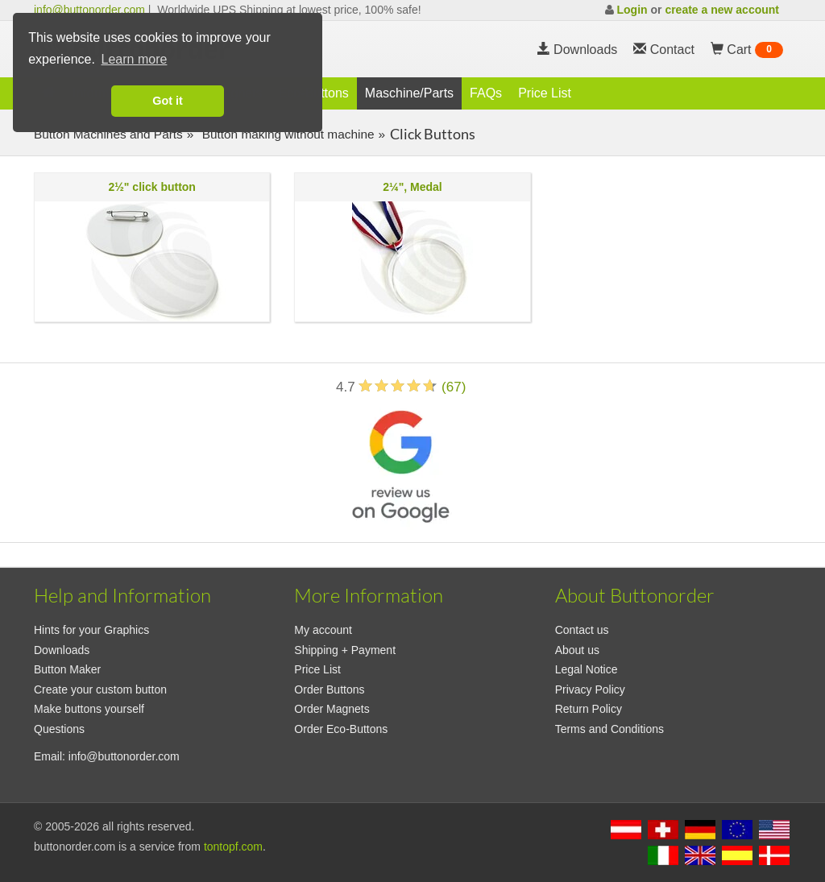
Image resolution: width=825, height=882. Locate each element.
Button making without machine (286, 134)
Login (631, 9)
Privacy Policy (590, 689)
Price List (544, 93)
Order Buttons (329, 689)
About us (577, 650)
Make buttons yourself (89, 708)
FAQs (486, 93)
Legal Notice (586, 669)
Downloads (577, 49)
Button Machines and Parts (108, 134)
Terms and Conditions (609, 729)
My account (323, 629)
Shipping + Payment (345, 650)
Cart (747, 50)
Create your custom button (100, 689)
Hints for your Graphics (91, 629)
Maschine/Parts (409, 93)
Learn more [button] (135, 59)
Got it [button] (167, 100)
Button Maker (67, 669)
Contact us (582, 629)
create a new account (722, 9)
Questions (59, 729)
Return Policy (588, 708)
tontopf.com (233, 846)
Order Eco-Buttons (341, 729)
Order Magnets (331, 708)
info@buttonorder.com (89, 9)
